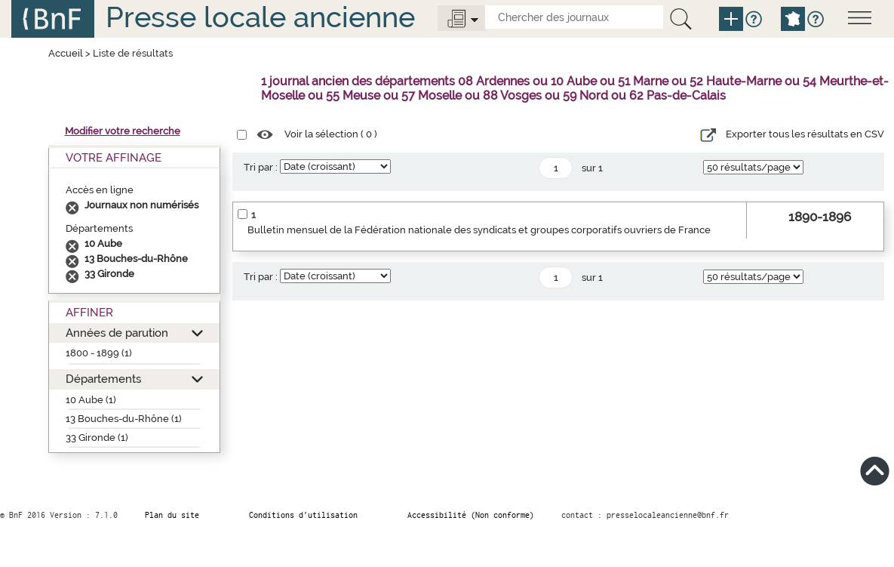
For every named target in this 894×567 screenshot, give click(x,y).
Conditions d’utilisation (303, 514)
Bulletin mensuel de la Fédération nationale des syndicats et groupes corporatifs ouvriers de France (479, 230)
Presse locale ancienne (260, 17)
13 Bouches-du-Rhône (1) (124, 418)
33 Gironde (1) (97, 437)
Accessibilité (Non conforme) (470, 514)
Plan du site (172, 514)
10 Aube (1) (91, 399)
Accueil (65, 53)
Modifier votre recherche (122, 131)
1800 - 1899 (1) (99, 353)
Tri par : (261, 167)
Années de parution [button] (117, 332)
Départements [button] (103, 378)
